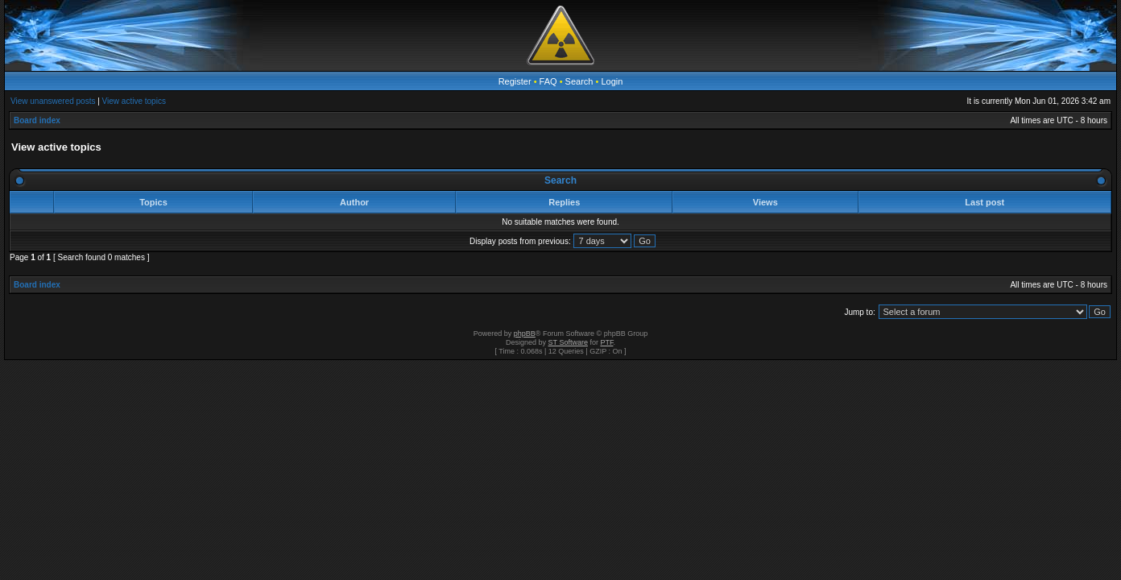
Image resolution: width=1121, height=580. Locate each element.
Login (612, 81)
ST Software (568, 342)
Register (515, 81)
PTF (606, 342)
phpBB (525, 333)
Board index (37, 120)
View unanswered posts (52, 101)
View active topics (134, 101)
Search (579, 81)
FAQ (548, 81)
